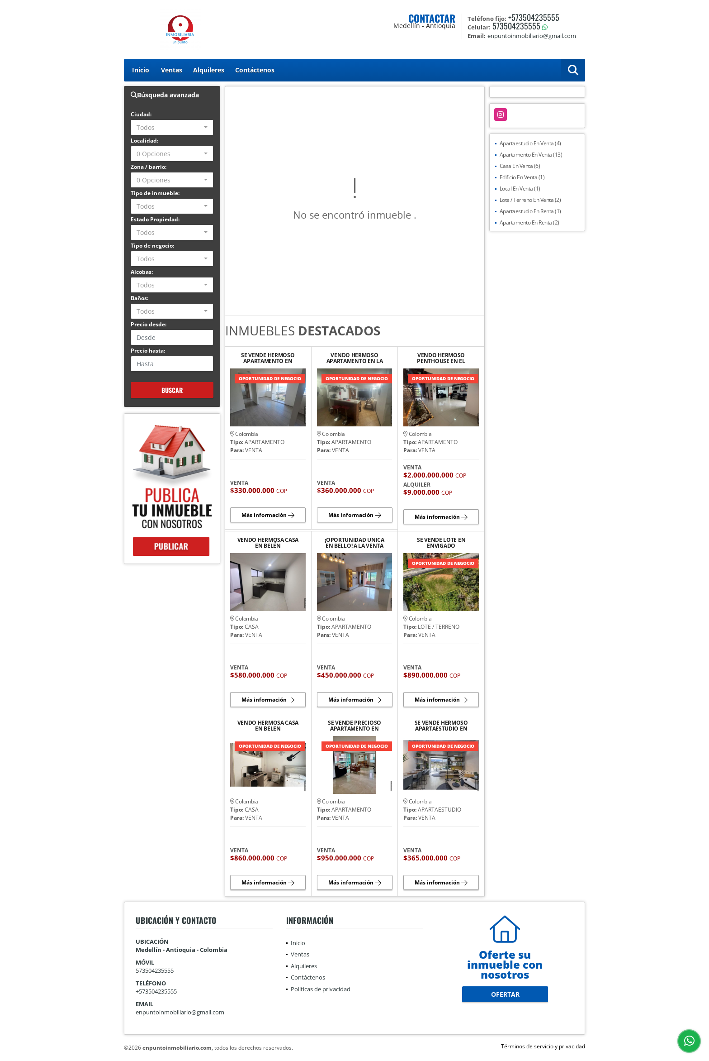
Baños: (139, 298)
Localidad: (144, 140)
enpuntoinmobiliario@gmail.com (180, 1012)
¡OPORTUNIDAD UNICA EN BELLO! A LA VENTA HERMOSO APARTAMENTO (354, 543)
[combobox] (172, 127)
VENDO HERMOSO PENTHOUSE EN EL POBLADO (441, 358)
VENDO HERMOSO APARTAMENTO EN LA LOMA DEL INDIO (354, 358)
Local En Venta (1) (520, 188)
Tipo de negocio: (152, 245)
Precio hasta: (148, 350)
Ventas (171, 70)
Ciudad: (141, 114)
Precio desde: (148, 324)
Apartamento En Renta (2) (529, 222)
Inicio (140, 70)
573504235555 (516, 26)
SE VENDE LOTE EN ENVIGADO (441, 543)
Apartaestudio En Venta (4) (530, 143)
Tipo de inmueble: (155, 193)
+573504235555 (533, 17)
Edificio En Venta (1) (522, 177)
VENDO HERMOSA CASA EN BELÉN (268, 543)
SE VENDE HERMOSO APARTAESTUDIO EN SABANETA (441, 725)
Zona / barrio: (148, 167)
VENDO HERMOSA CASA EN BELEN (268, 725)
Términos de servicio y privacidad (543, 1046)
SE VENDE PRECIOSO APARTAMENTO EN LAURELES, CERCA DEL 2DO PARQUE (354, 725)
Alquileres (208, 70)
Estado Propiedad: (155, 219)
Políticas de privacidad (320, 989)
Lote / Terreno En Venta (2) (530, 200)
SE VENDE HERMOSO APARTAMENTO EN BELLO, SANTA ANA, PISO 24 (268, 358)
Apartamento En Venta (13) (531, 154)
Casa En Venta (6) (520, 166)
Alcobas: (142, 272)
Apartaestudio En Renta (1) (530, 211)
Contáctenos (254, 70)
